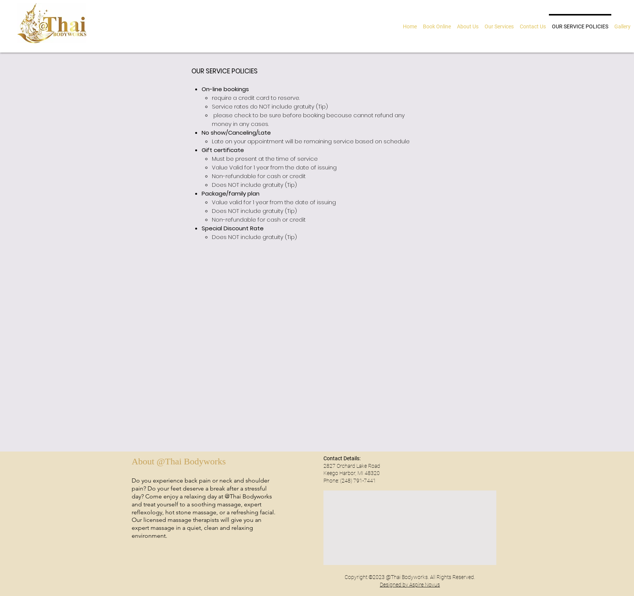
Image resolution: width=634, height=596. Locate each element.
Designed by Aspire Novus (410, 585)
